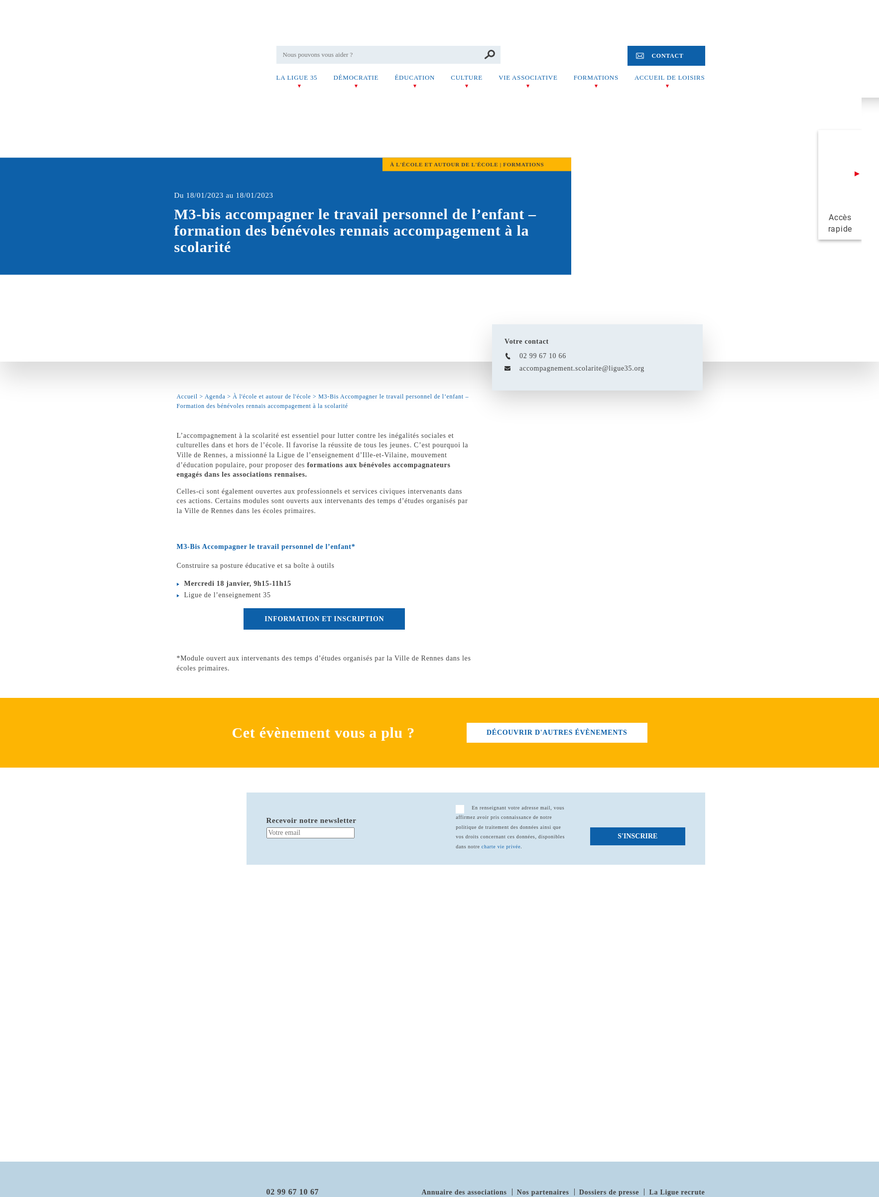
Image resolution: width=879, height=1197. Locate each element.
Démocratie (355, 77)
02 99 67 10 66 (542, 356)
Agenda (215, 396)
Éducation (414, 77)
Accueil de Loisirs (669, 77)
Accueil (187, 396)
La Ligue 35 (297, 77)
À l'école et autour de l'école (272, 396)
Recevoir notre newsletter (311, 820)
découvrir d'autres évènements (557, 732)
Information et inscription (324, 619)
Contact (667, 55)
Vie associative (528, 77)
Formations (596, 77)
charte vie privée (501, 846)
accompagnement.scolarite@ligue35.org (581, 368)
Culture (467, 77)
